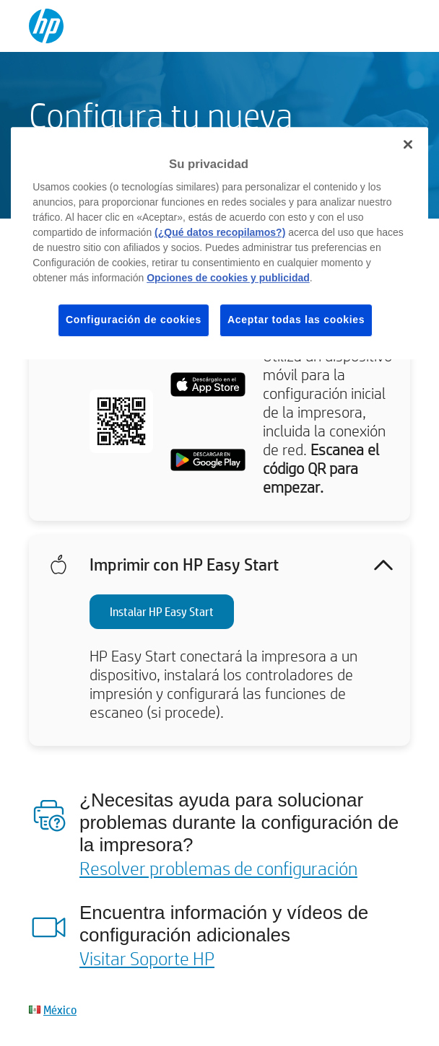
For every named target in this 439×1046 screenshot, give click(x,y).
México (60, 1009)
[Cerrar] (408, 144)
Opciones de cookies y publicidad (228, 278)
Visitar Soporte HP (146, 958)
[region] (219, 243)
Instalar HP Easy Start (162, 611)
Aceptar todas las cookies (296, 319)
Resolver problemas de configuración (218, 867)
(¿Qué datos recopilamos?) (220, 232)
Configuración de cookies (133, 319)
